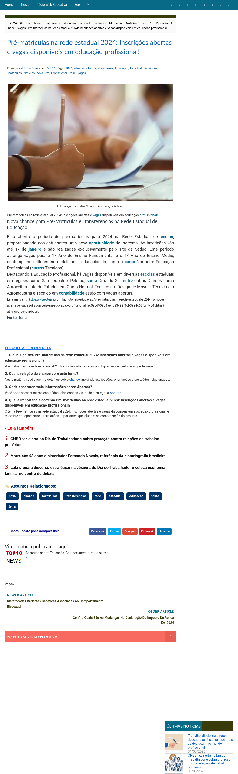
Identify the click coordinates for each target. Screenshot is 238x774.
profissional (15, 227)
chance (37, 23)
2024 (13, 23)
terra (50, 317)
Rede (29, 28)
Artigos (172, 152)
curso (27, 279)
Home (9, 5)
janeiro (62, 260)
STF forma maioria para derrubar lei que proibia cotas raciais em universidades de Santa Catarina (210, 334)
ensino (150, 248)
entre (153, 292)
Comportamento (178, 160)
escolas (150, 285)
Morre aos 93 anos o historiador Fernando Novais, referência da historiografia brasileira (208, 74)
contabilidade (133, 304)
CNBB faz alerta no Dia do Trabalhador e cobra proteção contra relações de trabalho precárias (209, 54)
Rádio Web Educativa (51, 5)
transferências (76, 524)
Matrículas (116, 23)
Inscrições (100, 23)
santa (115, 292)
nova (143, 23)
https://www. (38, 317)
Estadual (84, 23)
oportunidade (109, 254)
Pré (151, 23)
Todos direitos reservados (92, 766)
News (25, 5)
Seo (77, 5)
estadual (115, 524)
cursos (102, 279)
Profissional (16, 28)
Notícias (172, 176)
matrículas (50, 524)
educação (136, 524)
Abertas (24, 23)
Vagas (40, 28)
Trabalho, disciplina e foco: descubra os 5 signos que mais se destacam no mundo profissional (210, 35)
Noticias (131, 23)
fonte (12, 534)
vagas (110, 221)
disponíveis (52, 23)
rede (97, 524)
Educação (69, 23)
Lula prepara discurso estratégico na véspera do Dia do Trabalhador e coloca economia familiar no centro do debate (210, 96)
